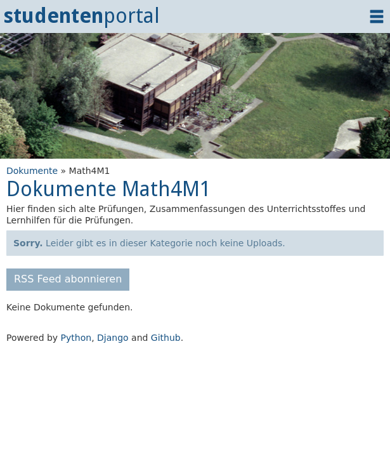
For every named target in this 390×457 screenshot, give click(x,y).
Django (113, 338)
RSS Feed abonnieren (68, 279)
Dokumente (32, 171)
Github (166, 338)
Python (76, 338)
